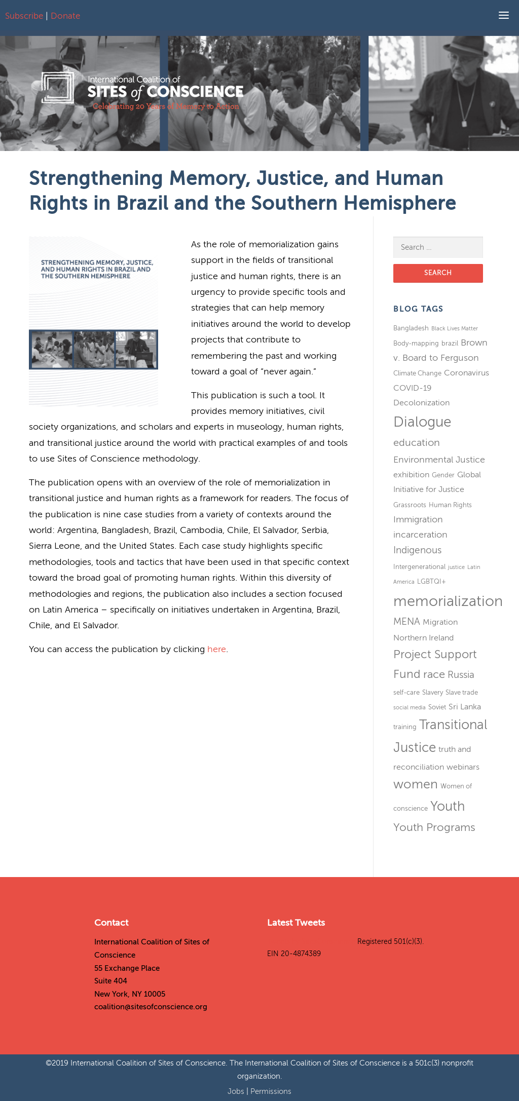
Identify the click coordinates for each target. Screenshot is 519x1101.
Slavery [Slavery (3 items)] (432, 692)
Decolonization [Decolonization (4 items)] (421, 402)
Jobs (237, 1091)
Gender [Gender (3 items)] (443, 475)
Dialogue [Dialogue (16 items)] (422, 422)
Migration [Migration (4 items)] (440, 622)
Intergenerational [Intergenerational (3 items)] (419, 567)
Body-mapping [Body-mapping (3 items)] (416, 343)
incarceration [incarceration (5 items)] (420, 534)
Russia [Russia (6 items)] (461, 674)
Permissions (270, 1091)
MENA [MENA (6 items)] (406, 621)
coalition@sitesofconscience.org (150, 1007)
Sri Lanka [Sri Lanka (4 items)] (465, 706)
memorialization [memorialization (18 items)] (448, 601)
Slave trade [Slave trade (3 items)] (462, 692)
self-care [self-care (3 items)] (406, 692)
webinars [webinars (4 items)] (463, 767)
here (216, 649)
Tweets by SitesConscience (311, 941)
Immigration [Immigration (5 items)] (418, 519)
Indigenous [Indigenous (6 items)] (417, 550)
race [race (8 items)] (434, 674)
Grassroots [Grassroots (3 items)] (409, 505)
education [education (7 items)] (416, 442)
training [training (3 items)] (405, 727)
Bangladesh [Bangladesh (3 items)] (411, 328)
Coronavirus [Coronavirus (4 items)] (466, 372)
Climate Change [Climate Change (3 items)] (417, 373)
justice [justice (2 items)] (456, 567)
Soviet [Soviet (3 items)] (437, 707)
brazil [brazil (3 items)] (449, 343)
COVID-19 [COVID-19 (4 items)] (412, 388)
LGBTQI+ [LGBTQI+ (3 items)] (431, 581)
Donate (65, 16)
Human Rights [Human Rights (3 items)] (450, 505)
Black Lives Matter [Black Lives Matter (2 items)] (454, 328)
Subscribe (24, 16)
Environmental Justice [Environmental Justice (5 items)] (439, 459)
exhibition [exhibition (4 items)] (411, 474)
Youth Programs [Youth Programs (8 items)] (434, 827)
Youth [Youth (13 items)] (447, 806)
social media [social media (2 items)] (409, 707)
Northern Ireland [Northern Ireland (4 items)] (423, 637)
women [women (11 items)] (415, 784)
